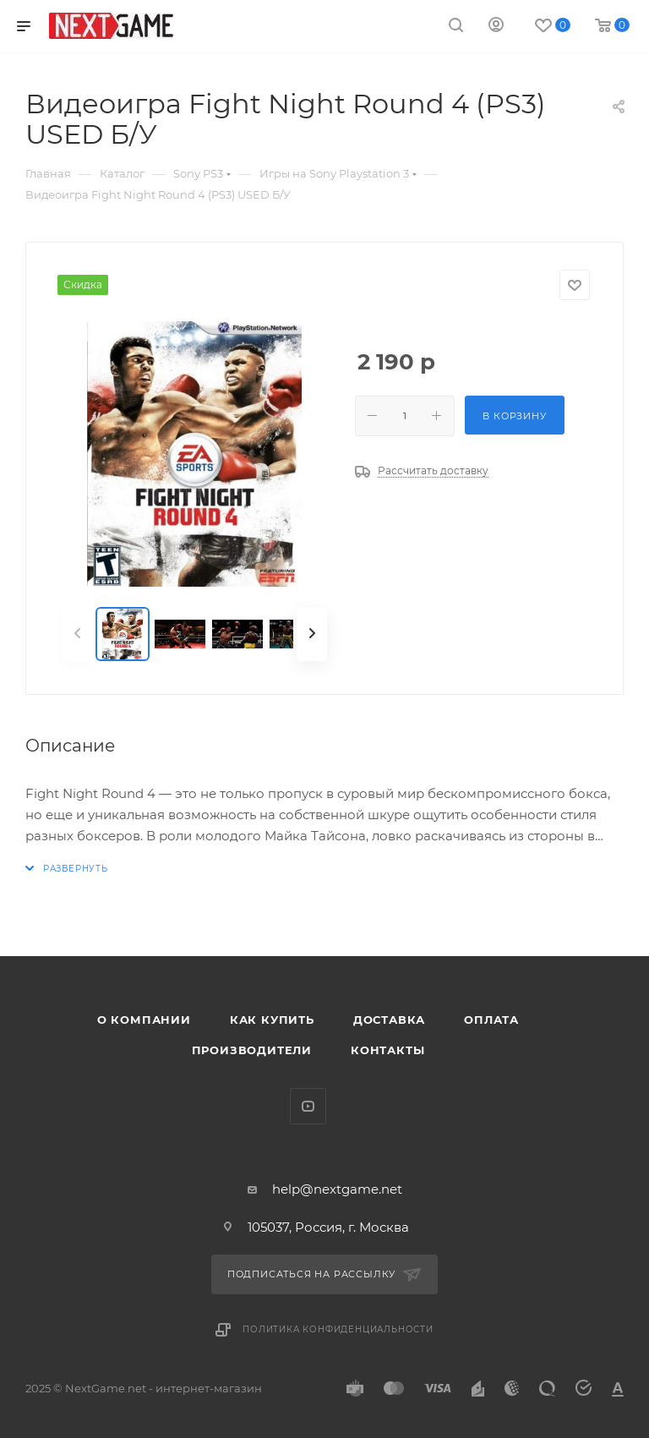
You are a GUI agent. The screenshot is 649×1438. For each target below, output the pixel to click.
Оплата (491, 1019)
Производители (252, 1050)
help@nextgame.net (337, 1189)
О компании (144, 1019)
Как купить (272, 1019)
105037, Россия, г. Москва (328, 1227)
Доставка (389, 1019)
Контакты (387, 1050)
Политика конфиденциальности (338, 1329)
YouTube (308, 1106)
